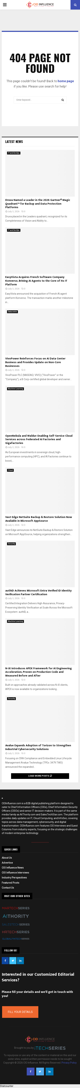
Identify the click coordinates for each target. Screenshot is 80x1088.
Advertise (7, 862)
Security (11, 544)
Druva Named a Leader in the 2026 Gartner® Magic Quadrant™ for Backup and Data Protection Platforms (37, 204)
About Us (7, 857)
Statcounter (6, 1086)
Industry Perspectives (14, 877)
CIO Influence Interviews (15, 872)
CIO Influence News (13, 867)
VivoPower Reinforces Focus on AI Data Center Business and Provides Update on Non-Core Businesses (35, 362)
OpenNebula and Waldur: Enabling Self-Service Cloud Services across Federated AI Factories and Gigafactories (38, 439)
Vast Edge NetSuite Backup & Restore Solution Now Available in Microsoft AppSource (38, 519)
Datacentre (12, 312)
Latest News (14, 141)
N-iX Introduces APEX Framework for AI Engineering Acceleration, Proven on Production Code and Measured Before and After (38, 672)
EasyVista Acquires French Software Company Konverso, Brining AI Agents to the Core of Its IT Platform (36, 281)
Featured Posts (10, 882)
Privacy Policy (69, 1062)
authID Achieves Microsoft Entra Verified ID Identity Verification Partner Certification (38, 592)
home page (66, 81)
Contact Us (8, 887)
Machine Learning (15, 389)
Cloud (10, 470)
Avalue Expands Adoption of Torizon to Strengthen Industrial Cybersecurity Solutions (38, 747)
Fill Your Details (20, 1012)
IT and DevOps (14, 153)
